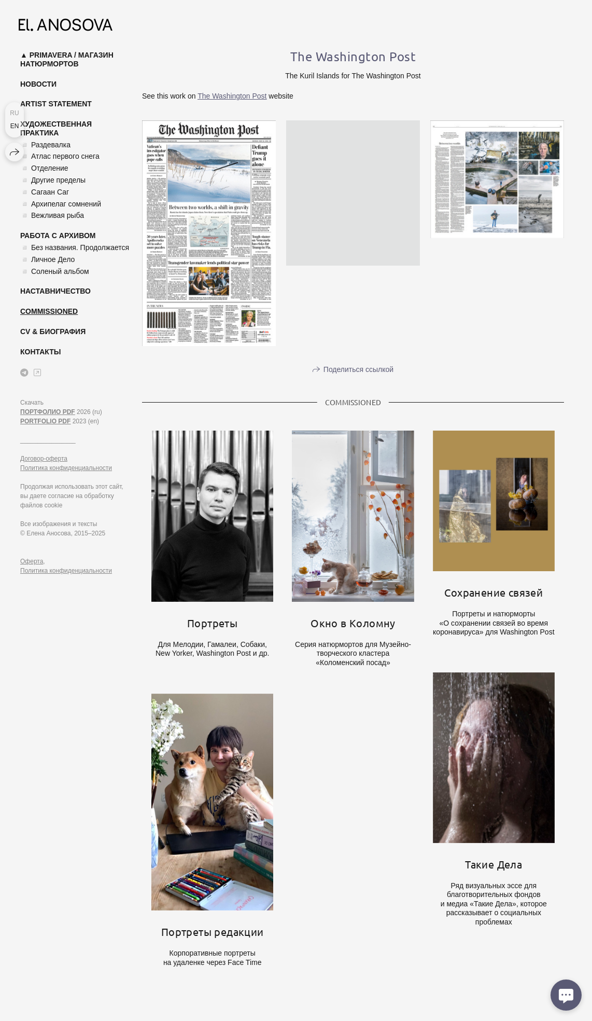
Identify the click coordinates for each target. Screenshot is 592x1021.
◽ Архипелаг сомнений (60, 204)
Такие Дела (493, 864)
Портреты (212, 622)
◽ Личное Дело (47, 259)
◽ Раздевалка (45, 145)
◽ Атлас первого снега (60, 156)
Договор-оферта (43, 458)
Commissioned (49, 311)
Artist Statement (56, 104)
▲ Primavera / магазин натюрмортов (67, 59)
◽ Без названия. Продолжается (74, 247)
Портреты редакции (212, 931)
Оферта (31, 561)
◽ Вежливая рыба (52, 215)
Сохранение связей (493, 592)
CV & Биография (53, 331)
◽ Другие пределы (53, 180)
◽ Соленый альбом (54, 271)
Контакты (40, 352)
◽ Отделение (44, 168)
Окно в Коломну (353, 622)
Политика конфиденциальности (66, 468)
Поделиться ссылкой (358, 369)
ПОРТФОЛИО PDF (47, 412)
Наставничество (55, 291)
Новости (38, 84)
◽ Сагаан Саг (44, 192)
